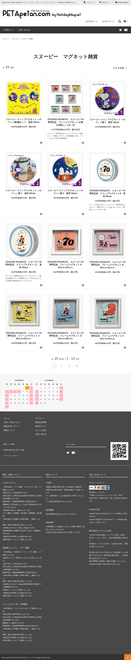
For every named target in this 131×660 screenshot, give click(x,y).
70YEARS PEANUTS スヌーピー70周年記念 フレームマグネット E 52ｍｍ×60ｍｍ (107, 335)
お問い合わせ (24, 30)
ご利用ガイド (9, 30)
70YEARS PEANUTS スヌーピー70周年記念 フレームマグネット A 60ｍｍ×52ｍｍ (65, 264)
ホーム (5, 39)
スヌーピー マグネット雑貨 (22, 39)
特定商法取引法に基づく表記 (15, 446)
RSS (5, 442)
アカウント (90, 2)
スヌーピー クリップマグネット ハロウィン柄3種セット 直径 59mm (24, 119)
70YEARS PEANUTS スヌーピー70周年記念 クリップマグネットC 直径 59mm (24, 264)
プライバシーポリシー (12, 450)
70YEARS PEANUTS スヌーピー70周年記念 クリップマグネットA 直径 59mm (107, 193)
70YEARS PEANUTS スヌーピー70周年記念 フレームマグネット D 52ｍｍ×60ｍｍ (65, 335)
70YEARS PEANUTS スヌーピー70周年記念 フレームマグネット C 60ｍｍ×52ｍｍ (24, 335)
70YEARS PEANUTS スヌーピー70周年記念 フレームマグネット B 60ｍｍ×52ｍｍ (107, 264)
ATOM (10, 442)
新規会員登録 (122, 2)
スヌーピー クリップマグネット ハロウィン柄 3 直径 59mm (65, 191)
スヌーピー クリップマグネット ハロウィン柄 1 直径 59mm (107, 120)
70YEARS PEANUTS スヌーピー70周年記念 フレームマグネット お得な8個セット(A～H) (65, 121)
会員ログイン (106, 2)
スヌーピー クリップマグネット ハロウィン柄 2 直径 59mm (24, 191)
